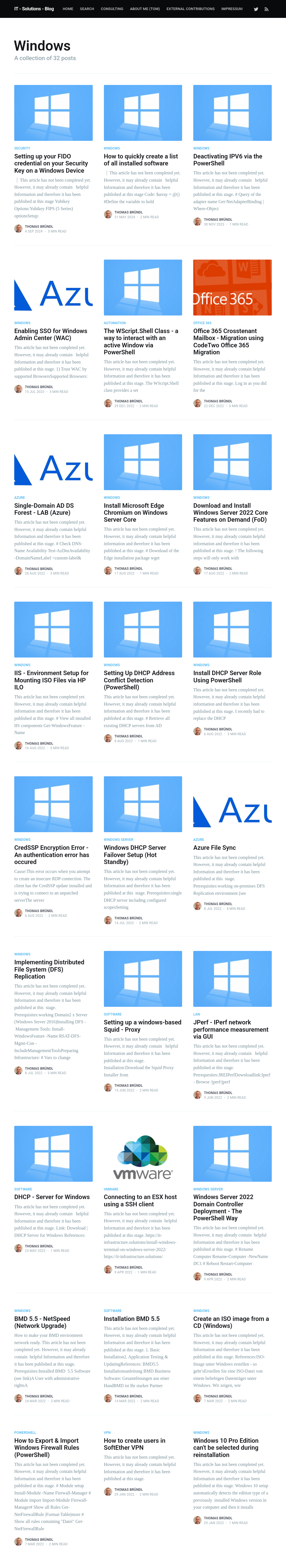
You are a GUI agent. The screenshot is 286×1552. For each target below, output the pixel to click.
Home (68, 9)
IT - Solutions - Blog (34, 8)
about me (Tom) (145, 9)
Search (87, 9)
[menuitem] (68, 9)
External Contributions (190, 9)
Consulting (112, 9)
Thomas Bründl (39, 227)
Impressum (232, 9)
